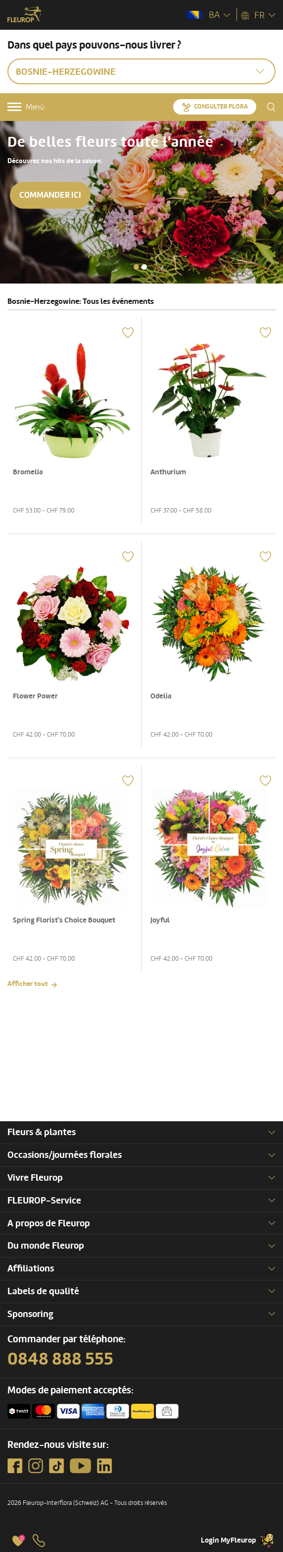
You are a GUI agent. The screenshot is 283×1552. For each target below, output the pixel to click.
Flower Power (35, 696)
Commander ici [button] (50, 195)
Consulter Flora (221, 107)
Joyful (160, 920)
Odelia (161, 696)
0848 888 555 (60, 1359)
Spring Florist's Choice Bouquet (64, 920)
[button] (136, 267)
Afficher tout (27, 983)
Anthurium (168, 472)
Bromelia (28, 472)
